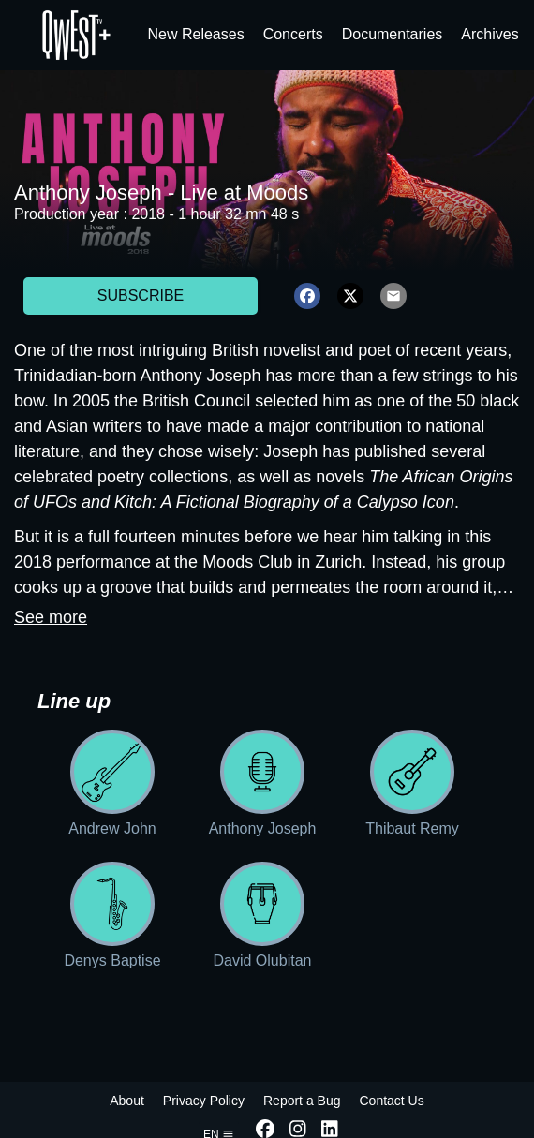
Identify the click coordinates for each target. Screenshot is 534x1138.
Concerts (293, 34)
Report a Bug (302, 1100)
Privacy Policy (204, 1100)
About (127, 1100)
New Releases (196, 34)
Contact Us (391, 1100)
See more (50, 617)
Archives (489, 34)
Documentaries (392, 34)
